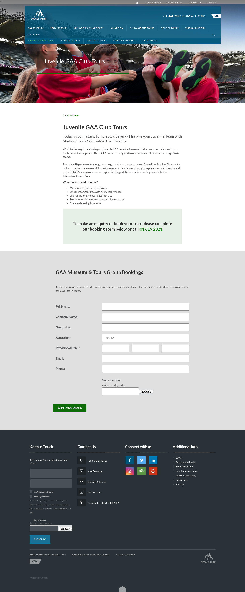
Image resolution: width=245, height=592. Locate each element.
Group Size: (63, 327)
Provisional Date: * (68, 348)
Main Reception (89, 471)
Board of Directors (183, 466)
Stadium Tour (58, 28)
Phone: (60, 368)
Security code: (111, 380)
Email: (60, 358)
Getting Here (174, 3)
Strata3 (44, 578)
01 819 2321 (151, 229)
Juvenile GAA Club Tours (41, 41)
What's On (117, 28)
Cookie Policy (181, 480)
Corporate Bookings (124, 41)
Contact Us (194, 3)
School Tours (170, 28)
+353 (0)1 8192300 (92, 460)
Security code (40, 520)
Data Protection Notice (185, 471)
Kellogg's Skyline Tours (89, 28)
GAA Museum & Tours (186, 16)
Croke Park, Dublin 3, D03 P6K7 (98, 502)
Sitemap (178, 484)
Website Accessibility (184, 475)
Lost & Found (153, 3)
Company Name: (67, 317)
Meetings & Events (91, 481)
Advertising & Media (184, 462)
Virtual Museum (195, 28)
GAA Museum (35, 28)
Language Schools (97, 41)
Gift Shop (34, 35)
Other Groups (149, 41)
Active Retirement (70, 41)
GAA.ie (178, 458)
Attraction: (63, 337)
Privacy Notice (63, 505)
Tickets (211, 3)
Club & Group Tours (142, 28)
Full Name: (63, 306)
